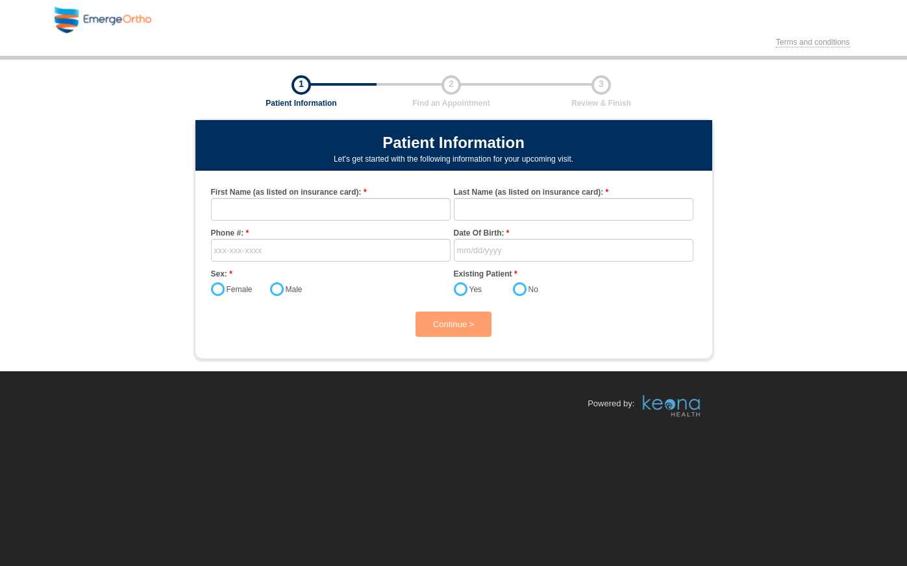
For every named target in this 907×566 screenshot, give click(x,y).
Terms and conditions (812, 42)
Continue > (453, 324)
